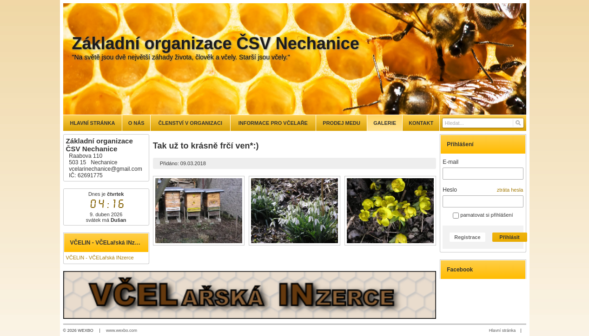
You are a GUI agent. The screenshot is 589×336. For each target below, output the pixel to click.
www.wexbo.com (121, 330)
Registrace (467, 237)
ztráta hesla (510, 190)
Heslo (450, 190)
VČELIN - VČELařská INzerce (100, 257)
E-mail (450, 162)
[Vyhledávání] (483, 123)
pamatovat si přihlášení (483, 215)
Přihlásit (509, 237)
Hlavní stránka (502, 330)
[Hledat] (517, 123)
